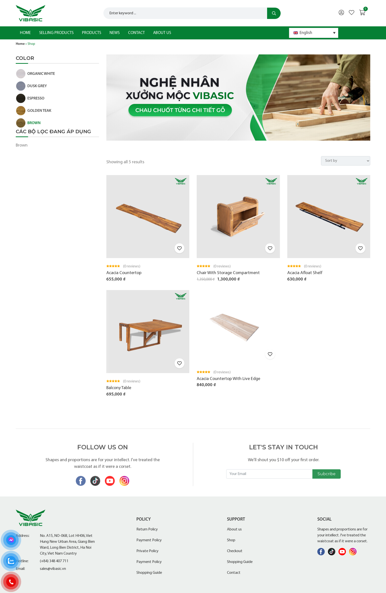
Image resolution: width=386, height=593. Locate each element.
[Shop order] (345, 160)
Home (25, 33)
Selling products (56, 33)
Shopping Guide (149, 573)
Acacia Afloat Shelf (304, 273)
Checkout (234, 551)
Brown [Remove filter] (22, 145)
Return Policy (147, 529)
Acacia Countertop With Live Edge (228, 379)
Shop (231, 540)
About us (162, 33)
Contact (136, 33)
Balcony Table (118, 388)
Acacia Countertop (124, 273)
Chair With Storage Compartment (228, 273)
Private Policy (147, 551)
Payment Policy (149, 540)
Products (91, 33)
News (115, 33)
